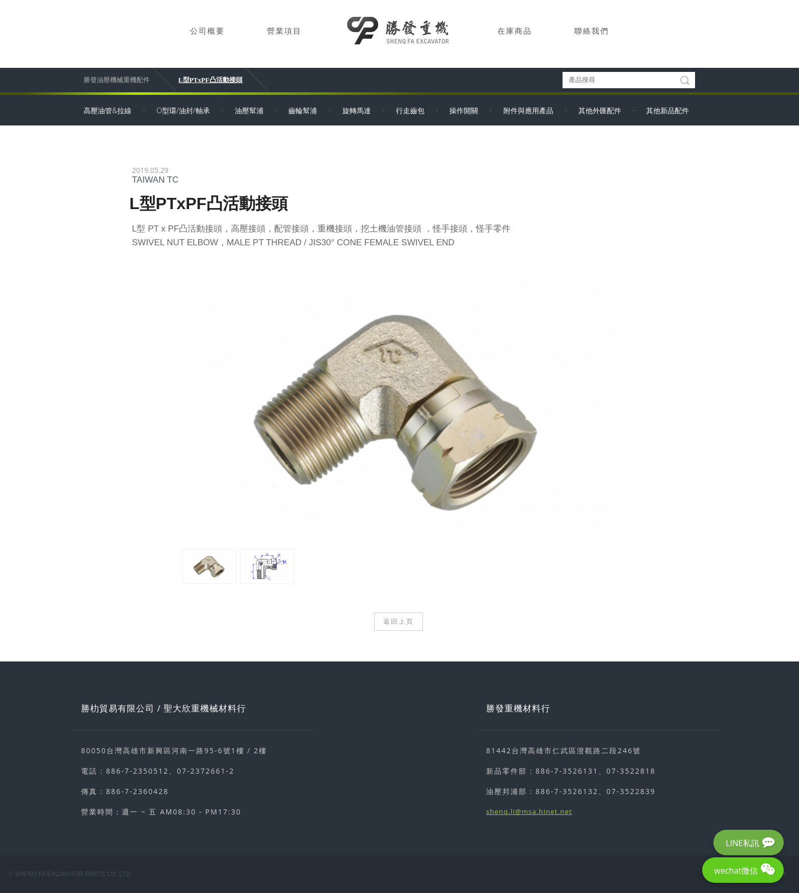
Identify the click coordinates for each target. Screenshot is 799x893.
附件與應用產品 (528, 110)
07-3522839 (631, 791)
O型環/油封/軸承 (182, 110)
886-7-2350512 (137, 771)
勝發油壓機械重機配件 (117, 80)
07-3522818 (631, 771)
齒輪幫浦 (302, 110)
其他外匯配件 (599, 110)
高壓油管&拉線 (107, 110)
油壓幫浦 (249, 110)
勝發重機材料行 (518, 708)
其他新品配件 (667, 110)
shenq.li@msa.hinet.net (529, 811)
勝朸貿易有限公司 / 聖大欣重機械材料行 (163, 708)
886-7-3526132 (567, 791)
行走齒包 (410, 110)
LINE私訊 (742, 843)
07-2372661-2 (205, 771)
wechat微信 (736, 870)
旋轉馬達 (356, 110)
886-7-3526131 (567, 771)
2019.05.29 (150, 170)
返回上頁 (398, 621)
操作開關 (463, 110)
